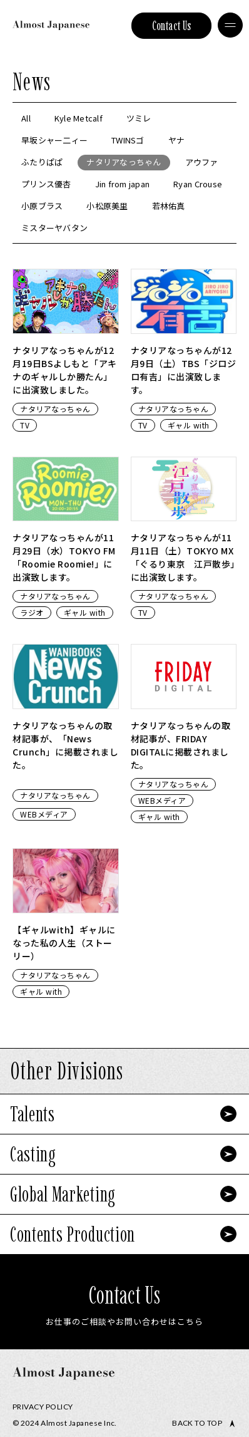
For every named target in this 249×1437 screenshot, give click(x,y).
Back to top (197, 1423)
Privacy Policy (43, 1406)
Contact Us (171, 25)
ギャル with (189, 425)
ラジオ (32, 612)
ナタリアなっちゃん (55, 408)
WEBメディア (44, 814)
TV (24, 425)
